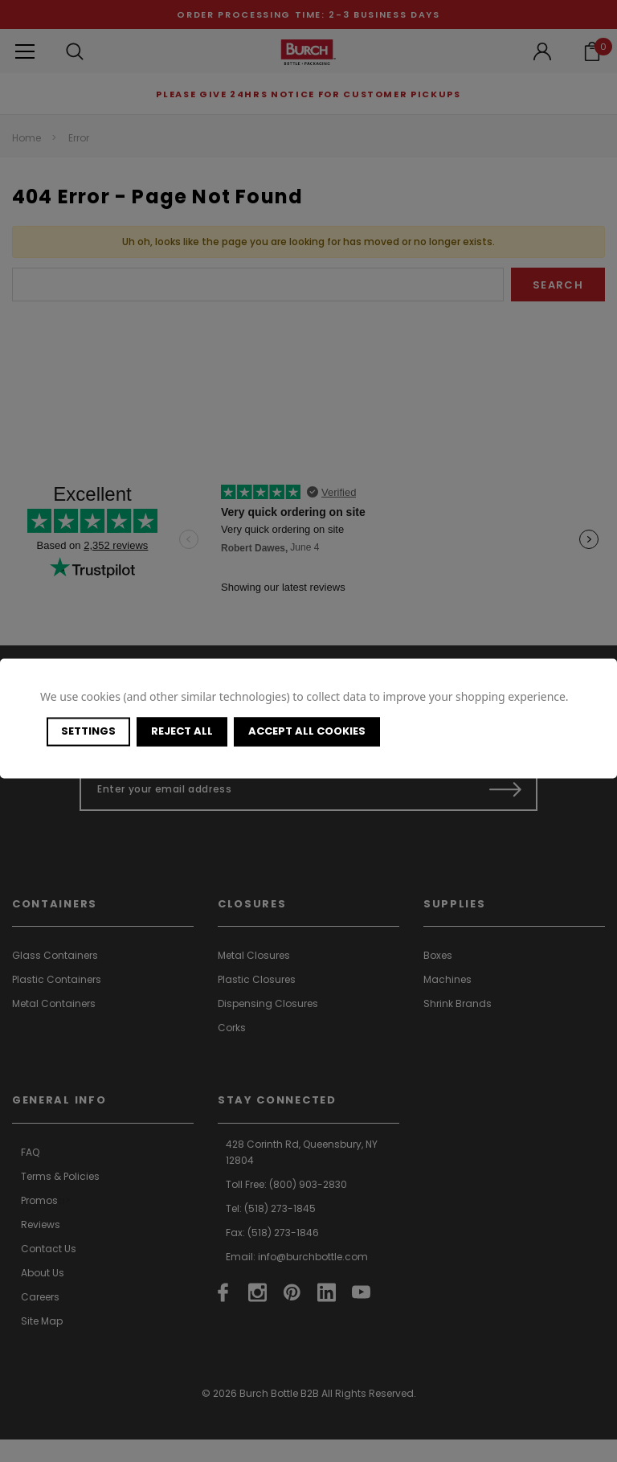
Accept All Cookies (307, 731)
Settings (88, 731)
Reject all (182, 731)
